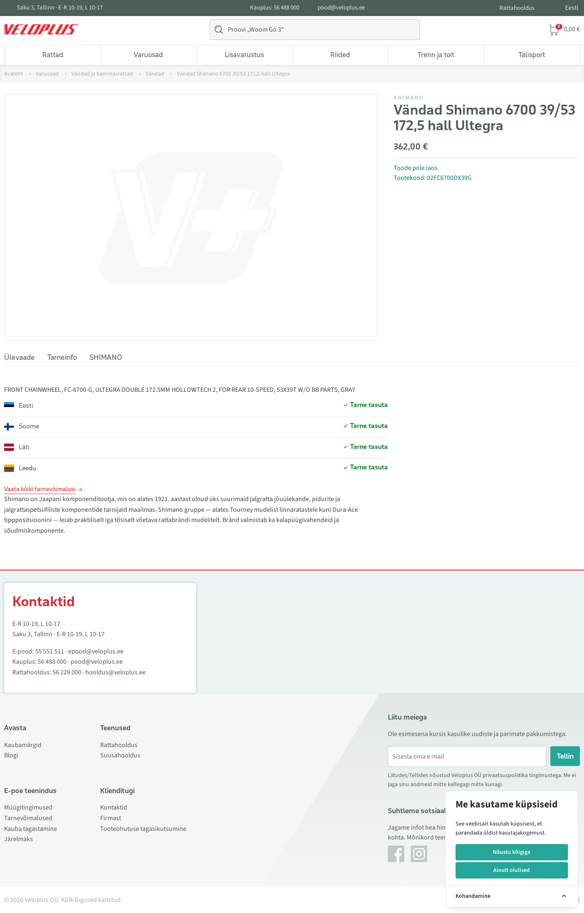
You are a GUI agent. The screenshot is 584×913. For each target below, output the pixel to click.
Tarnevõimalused (28, 818)
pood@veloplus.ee (341, 8)
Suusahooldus (120, 755)
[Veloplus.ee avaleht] (41, 29)
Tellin (565, 756)
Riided (340, 55)
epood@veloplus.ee (96, 651)
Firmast (110, 818)
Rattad (52, 55)
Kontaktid (113, 807)
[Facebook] (396, 854)
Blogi (11, 755)
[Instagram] (419, 854)
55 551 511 (49, 651)
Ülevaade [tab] (19, 357)
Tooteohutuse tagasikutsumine (143, 828)
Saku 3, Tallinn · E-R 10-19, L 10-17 (60, 8)
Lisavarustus (244, 55)
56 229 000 (67, 672)
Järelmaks (18, 839)
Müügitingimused (28, 807)
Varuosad (148, 55)
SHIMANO (409, 98)
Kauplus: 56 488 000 (274, 8)
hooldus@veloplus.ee (115, 672)
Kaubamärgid (22, 745)
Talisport (531, 55)
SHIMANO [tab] (105, 357)
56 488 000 (52, 661)
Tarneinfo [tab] (62, 357)
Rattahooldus (516, 8)
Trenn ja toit (435, 55)
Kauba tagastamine (30, 828)
